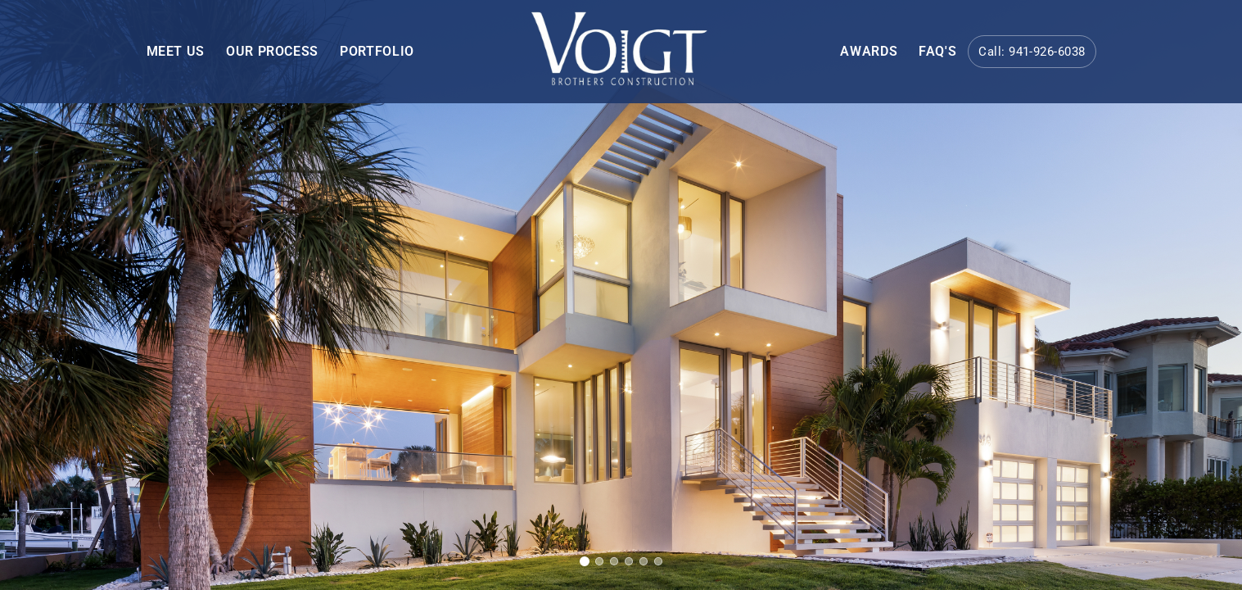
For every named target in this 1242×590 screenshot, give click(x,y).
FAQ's (937, 51)
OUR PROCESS (272, 51)
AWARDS (868, 51)
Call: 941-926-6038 (1031, 51)
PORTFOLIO (377, 51)
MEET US (176, 51)
